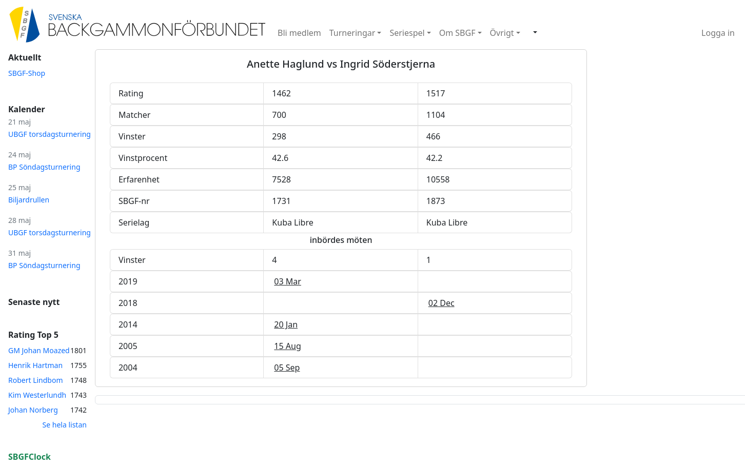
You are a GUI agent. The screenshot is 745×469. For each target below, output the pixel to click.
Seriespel (406, 32)
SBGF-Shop (26, 73)
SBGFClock (29, 456)
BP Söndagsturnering (44, 167)
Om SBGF (457, 32)
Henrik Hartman (35, 365)
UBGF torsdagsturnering (49, 134)
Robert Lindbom (35, 380)
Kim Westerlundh (37, 395)
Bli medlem (299, 32)
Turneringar (352, 32)
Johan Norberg (33, 410)
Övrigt (502, 32)
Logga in (718, 32)
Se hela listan (65, 425)
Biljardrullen (28, 200)
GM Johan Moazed (39, 350)
